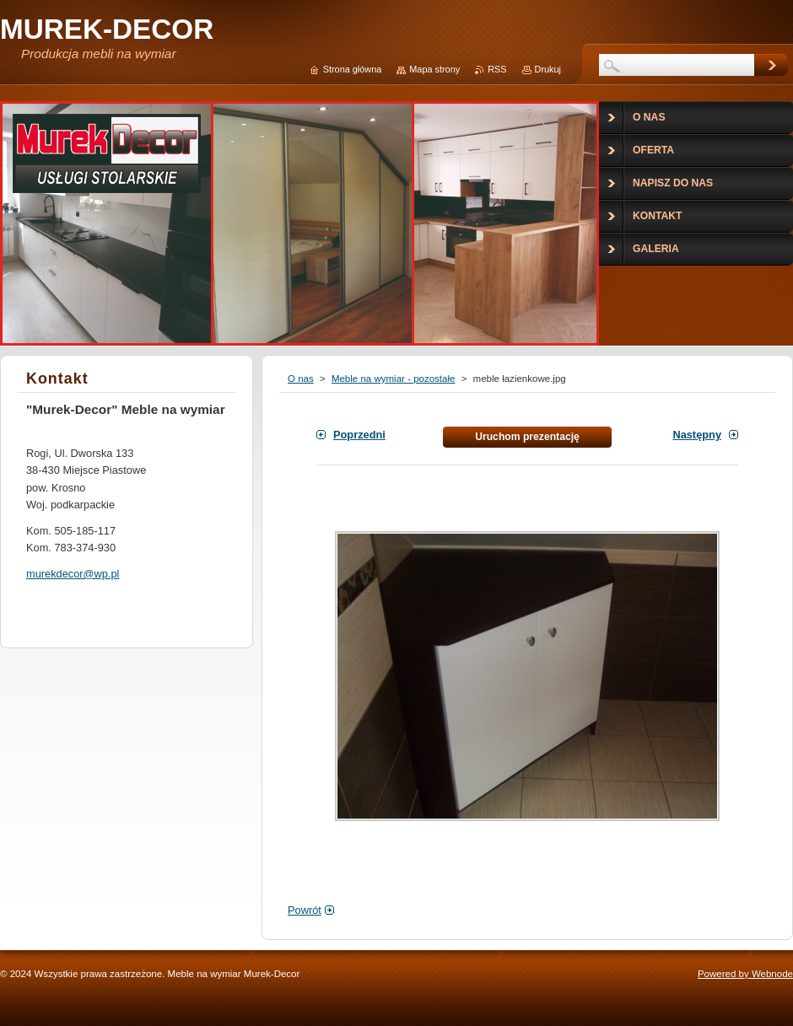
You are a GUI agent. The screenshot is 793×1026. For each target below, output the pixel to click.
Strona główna (352, 69)
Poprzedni (359, 434)
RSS (497, 69)
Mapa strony (434, 69)
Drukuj (548, 69)
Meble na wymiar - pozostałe (394, 378)
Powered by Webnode (745, 974)
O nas (301, 378)
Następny (696, 434)
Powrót (304, 910)
